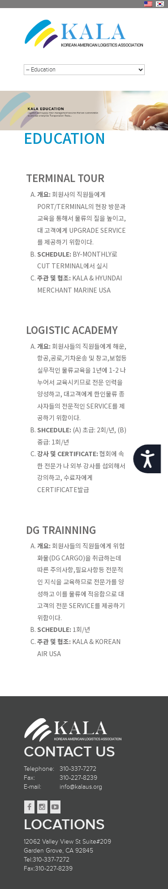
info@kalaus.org (81, 787)
